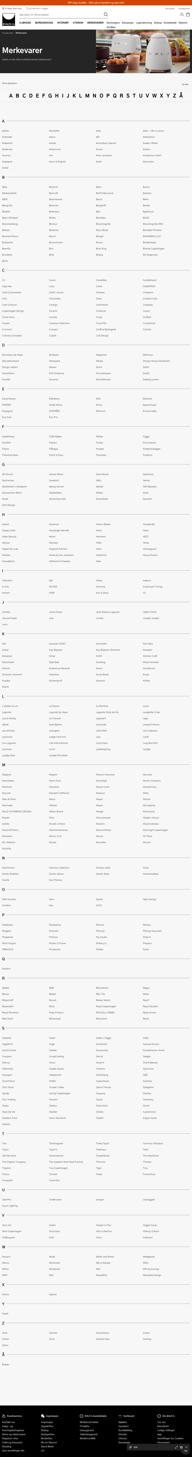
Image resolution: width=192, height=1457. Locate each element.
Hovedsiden (7, 33)
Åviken (5, 1364)
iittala (99, 580)
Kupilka (6, 680)
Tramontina (149, 1174)
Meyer (99, 805)
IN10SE (53, 586)
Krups (146, 674)
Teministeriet (56, 1155)
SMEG (52, 1081)
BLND (146, 217)
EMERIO (6, 404)
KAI (4, 643)
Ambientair (149, 137)
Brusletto (7, 254)
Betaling (6, 1446)
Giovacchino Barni (12, 492)
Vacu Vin (6, 1225)
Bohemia (54, 230)
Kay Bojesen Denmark (108, 649)
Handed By (149, 524)
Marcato (147, 774)
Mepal (99, 799)
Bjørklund (148, 211)
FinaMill (6, 442)
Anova (99, 149)
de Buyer (54, 354)
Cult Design (102, 335)
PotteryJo (101, 943)
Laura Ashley (9, 718)
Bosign (100, 236)
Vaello (52, 1225)
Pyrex (146, 949)
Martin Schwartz (152, 780)
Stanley (147, 1093)
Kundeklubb (170, 22)
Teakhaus (101, 1149)
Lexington (54, 730)
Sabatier (6, 1037)
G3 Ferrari (7, 474)
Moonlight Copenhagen (155, 830)
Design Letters (10, 367)
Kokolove (54, 674)
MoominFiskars (10, 830)
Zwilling (147, 1339)
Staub (99, 1099)
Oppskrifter (47, 1426)
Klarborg (100, 662)
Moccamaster (103, 817)
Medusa (100, 793)
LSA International (58, 743)
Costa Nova (8, 317)
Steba (5, 1105)
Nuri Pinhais (55, 880)
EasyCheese (8, 398)
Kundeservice (184, 8)
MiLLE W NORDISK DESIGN (16, 811)
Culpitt (52, 335)
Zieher (5, 1339)
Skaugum (7, 1074)
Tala (4, 1143)
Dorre (99, 367)
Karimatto (101, 643)
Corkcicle (101, 310)
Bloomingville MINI (153, 224)
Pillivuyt (100, 931)
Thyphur (6, 1168)
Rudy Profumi (56, 1012)
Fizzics (5, 448)
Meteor (53, 805)
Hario (99, 530)
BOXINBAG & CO (152, 236)
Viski (51, 1237)
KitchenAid (8, 662)
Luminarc (7, 749)
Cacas (52, 280)
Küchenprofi (55, 680)
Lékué (5, 724)
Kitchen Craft (150, 656)
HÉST (146, 536)
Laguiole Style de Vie (107, 712)
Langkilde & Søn (151, 712)
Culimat (147, 329)
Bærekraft (163, 1426)
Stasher (53, 1099)
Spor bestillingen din (13, 1450)
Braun (99, 242)
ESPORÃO (54, 411)
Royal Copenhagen (106, 1006)
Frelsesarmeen (10, 455)
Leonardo (101, 724)
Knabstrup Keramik (59, 668)
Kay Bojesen (56, 649)
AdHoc (5, 130)
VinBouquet (8, 1237)
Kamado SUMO (57, 643)
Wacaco (6, 1256)
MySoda (6, 848)
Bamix (146, 187)
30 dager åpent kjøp (12, 8)
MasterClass (150, 786)
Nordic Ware (102, 873)
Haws (146, 530)
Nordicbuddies (151, 873)
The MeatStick (151, 1155)
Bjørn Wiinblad (10, 217)
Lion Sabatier (150, 730)
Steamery (148, 1099)
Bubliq (99, 254)
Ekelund (147, 398)
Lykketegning (103, 749)
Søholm (6, 1124)
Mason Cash (102, 786)
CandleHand (149, 280)
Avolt (99, 161)
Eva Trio (53, 417)
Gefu (98, 480)
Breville (6, 248)
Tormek (53, 1174)
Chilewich (148, 292)
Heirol (52, 536)
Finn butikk (169, 8)
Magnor (53, 774)
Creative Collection (59, 323)
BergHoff (101, 205)
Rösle (146, 1018)
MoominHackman (58, 830)
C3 (3, 280)
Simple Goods (56, 1068)
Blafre (52, 217)
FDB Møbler (55, 436)
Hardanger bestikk (59, 530)
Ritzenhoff (7, 1000)
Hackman (54, 524)
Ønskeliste (46, 1438)
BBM (5, 199)
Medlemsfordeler (89, 1422)
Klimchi (6, 668)
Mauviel (6, 793)
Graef (5, 498)
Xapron (53, 1294)
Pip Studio (101, 937)
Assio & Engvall (57, 161)
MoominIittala (103, 830)
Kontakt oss (8, 1422)
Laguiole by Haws (58, 712)
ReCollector (102, 987)
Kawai (5, 649)
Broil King (101, 248)
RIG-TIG (100, 994)
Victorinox (54, 1231)
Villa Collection (104, 1231)
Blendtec (101, 217)
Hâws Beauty (9, 536)
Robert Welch (103, 1000)
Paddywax (7, 924)
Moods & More (57, 823)
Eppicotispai (149, 404)
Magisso (6, 774)
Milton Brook (56, 811)
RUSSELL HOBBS (105, 1012)
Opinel (99, 899)
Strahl (146, 1105)
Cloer (99, 298)
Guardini (147, 498)
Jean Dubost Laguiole (107, 612)
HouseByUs (8, 561)
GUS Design (8, 505)
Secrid (99, 1056)
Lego (145, 718)
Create (5, 323)
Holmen (6, 555)
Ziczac (146, 1332)
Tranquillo (7, 1180)
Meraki (146, 799)
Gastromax (8, 480)
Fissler (99, 442)
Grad (145, 492)
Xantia (5, 1294)
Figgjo (146, 436)
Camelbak (101, 280)
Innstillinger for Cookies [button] (170, 1438)
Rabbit (5, 987)
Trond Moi (54, 1180)
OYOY (99, 905)
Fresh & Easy (56, 455)
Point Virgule (9, 943)
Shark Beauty (150, 1062)
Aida (98, 130)
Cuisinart (7, 329)
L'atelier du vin (10, 706)
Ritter (146, 994)
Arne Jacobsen (104, 155)
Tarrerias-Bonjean (153, 1143)
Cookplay (148, 304)
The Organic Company (14, 1161)
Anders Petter (150, 143)
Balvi (98, 187)
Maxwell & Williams (59, 793)
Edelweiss (54, 398)
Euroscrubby (150, 411)
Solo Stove (8, 1087)
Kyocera (100, 680)
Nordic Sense (56, 873)
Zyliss (5, 1345)
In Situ (5, 586)
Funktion (147, 455)
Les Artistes (8, 730)
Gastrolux (148, 474)
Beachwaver (55, 199)
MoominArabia (151, 823)
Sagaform (7, 1044)
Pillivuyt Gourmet (152, 931)
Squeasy (100, 1093)
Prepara (147, 943)
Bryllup (158, 22)
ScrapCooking (56, 1056)
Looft (145, 736)
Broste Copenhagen (154, 248)
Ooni (51, 899)
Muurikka (101, 842)
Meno (52, 799)
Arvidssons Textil (152, 155)
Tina (145, 1168)
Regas (146, 987)
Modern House (151, 817)
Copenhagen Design (13, 310)
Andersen (7, 149)
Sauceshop (102, 1050)
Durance (53, 379)
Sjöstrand (148, 1068)
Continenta (102, 304)
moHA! (5, 823)
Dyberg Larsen (151, 379)
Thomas (147, 1161)
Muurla (147, 842)
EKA (98, 398)
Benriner (53, 205)
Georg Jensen (56, 486)
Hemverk (101, 536)
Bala (4, 187)
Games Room (56, 474)
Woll (51, 1275)
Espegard (7, 411)
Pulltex (99, 949)
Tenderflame (103, 1155)
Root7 (146, 1000)
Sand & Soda (9, 1050)
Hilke (98, 542)
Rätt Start (7, 1018)
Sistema (100, 1068)
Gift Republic (150, 486)
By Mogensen (150, 254)
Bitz (98, 211)
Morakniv (7, 836)
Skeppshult (55, 1074)
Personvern (163, 1442)
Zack (4, 1332)
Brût (51, 254)
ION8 (51, 592)
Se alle (185, 84)
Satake (53, 1050)
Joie (51, 618)
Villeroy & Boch (151, 1231)
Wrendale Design (152, 1275)
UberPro (6, 1199)
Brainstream (56, 242)
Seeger (147, 1056)
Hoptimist (101, 555)
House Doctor (150, 555)
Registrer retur (10, 1438)
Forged (100, 448)
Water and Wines (105, 1256)
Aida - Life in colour (153, 130)
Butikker (111, 27)
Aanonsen (148, 161)
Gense (146, 480)
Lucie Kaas (102, 743)
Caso (51, 286)
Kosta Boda (102, 674)
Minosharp (148, 811)
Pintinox (53, 937)
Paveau (147, 924)
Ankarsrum (55, 149)
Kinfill (99, 656)
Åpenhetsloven (165, 1446)
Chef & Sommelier (11, 292)
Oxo (51, 905)
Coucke (53, 317)
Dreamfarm (8, 373)
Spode (5, 1093)
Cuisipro (53, 329)
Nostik (5, 880)
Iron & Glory (102, 592)
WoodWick (101, 1275)
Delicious (148, 354)
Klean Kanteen (151, 662)
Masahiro (54, 786)
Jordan (100, 618)
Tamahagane (56, 1143)
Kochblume (149, 668)
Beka (145, 199)
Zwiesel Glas (103, 1339)
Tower (99, 1174)
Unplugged (149, 1199)
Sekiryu (6, 1062)
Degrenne (101, 354)
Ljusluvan (7, 736)
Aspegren (7, 161)
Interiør (122, 1434)
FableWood (8, 436)
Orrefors (6, 905)
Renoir (5, 994)
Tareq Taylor (102, 1143)
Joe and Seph (9, 618)
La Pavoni (54, 706)
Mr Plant (147, 836)
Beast (99, 199)
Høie (98, 561)
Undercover (55, 1199)
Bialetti (6, 211)
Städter (53, 1111)
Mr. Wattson (8, 842)
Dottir (146, 367)
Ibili (51, 580)
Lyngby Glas (8, 755)
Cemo (99, 286)
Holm (99, 548)
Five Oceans (149, 442)
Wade (52, 1256)
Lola (98, 736)
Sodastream (102, 1081)
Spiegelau (148, 1087)
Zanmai (53, 1332)
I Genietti (7, 580)
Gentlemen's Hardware (14, 486)
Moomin (100, 823)
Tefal (145, 1149)
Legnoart (101, 718)
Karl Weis (148, 643)
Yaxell (5, 1313)
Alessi (52, 137)
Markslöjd (101, 780)
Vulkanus (148, 1237)
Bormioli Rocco (10, 236)
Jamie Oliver (55, 612)
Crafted (147, 317)
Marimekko (8, 780)
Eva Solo (7, 417)
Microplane (149, 805)
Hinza (146, 542)
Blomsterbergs (10, 224)
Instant (6, 592)
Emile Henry (55, 404)
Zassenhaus (102, 1332)
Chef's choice (56, 292)
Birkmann (54, 211)
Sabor (52, 1037)
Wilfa (145, 1262)
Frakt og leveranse (12, 1442)
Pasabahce (55, 924)
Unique (100, 1199)
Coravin (53, 310)
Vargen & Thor (103, 1225)
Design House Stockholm (156, 361)
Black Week (47, 1446)
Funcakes (101, 455)
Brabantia (7, 242)
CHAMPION (149, 286)
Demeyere (54, 361)
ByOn (5, 260)
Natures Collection (59, 867)
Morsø (99, 836)
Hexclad (53, 542)
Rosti (52, 1006)
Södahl (100, 1118)
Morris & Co (55, 836)
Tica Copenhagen (58, 1168)
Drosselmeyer (103, 373)
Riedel (52, 994)
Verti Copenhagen (11, 1231)
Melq (145, 793)
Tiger (99, 1168)
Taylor (5, 1149)
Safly (145, 1037)
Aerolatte (54, 130)
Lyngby (147, 749)
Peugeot (6, 931)
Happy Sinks (8, 530)
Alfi (97, 137)
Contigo (53, 304)
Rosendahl (8, 1006)
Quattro (6, 968)
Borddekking (125, 1430)
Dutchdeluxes (103, 379)
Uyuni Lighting (10, 1205)
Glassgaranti (87, 1430)
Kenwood (7, 656)
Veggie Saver (150, 1225)
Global (99, 492)
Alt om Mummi (49, 1442)
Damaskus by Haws (12, 354)
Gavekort (54, 480)
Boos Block (102, 230)
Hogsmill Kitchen (58, 548)
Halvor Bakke (103, 524)
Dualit (146, 373)
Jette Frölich (150, 612)
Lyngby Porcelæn (58, 755)
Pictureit (53, 931)
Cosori (146, 310)
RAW (51, 987)
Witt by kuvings (151, 1269)
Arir (51, 155)
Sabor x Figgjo (103, 1037)
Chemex (100, 292)
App (159, 1434)
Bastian (147, 193)
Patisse (100, 924)
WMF (5, 1275)
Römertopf (54, 1018)
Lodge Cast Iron (57, 736)
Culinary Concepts (12, 335)
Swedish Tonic (9, 1118)
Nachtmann (8, 867)
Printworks (55, 949)
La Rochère (102, 706)
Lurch (52, 749)
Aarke (5, 167)
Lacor (146, 706)
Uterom (122, 1438)
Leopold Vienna (151, 724)
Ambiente (7, 143)
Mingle (99, 811)
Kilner (52, 656)
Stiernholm (102, 1105)
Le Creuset (55, 718)
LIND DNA (101, 730)
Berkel (146, 205)
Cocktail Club (150, 298)
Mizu (51, 817)
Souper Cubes (56, 1087)
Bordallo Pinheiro (152, 230)
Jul (42, 1450)
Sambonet (101, 1044)
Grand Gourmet (57, 498)
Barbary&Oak (9, 193)
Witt (98, 1269)
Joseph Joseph (151, 618)
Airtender (7, 137)
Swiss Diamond (57, 1118)
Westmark (54, 1262)
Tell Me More (9, 1155)
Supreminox (149, 1111)
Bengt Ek (7, 205)
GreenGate (102, 498)
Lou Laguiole (9, 743)
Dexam (52, 367)
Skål (145, 1074)
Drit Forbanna (56, 373)
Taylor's (53, 1149)
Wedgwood (149, 1256)
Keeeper (147, 649)
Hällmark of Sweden (59, 561)
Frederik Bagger (151, 448)
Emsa (99, 404)
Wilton (5, 1269)
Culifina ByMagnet (106, 329)
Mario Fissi (55, 780)
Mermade (7, 805)
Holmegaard (149, 548)
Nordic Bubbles (10, 873)
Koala (99, 668)
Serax (52, 1062)
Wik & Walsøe (103, 1262)
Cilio (4, 298)
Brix (51, 248)
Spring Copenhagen (59, 1093)
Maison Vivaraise (105, 774)
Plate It (147, 937)
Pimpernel (7, 937)
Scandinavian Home (153, 1050)
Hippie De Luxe (10, 548)
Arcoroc (6, 155)
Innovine (100, 586)
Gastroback (102, 474)
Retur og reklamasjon (14, 1434)
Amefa (52, 143)
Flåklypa (53, 448)
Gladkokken (55, 492)
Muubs (52, 842)
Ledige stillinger (166, 1430)
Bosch (52, 236)
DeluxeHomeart (10, 361)
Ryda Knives (149, 1012)
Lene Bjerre (55, 724)
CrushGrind (149, 323)
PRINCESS (8, 949)
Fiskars (53, 442)
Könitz (5, 686)
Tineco (5, 1174)
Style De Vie (8, 1111)
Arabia (146, 149)
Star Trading (8, 1099)
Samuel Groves (151, 1044)
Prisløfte (84, 1426)
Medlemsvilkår (88, 1438)
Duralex (6, 379)
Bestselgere (113, 22)
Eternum (100, 411)
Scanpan (7, 1056)
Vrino (99, 1237)
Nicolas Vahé (103, 867)
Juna (4, 624)
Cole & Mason (9, 304)
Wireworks (54, 1269)
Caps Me (7, 286)
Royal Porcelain (10, 1012)
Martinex (7, 786)
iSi (144, 592)
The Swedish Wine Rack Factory (66, 1161)
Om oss (161, 1422)
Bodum (6, 230)
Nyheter (183, 22)
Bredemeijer (149, 242)
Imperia (147, 580)
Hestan (6, 542)
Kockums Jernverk (12, 674)
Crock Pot (101, 323)
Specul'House (103, 1087)
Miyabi (5, 817)
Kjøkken (122, 1422)
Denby (99, 361)
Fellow (99, 436)
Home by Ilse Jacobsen (61, 555)
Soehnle (147, 1081)
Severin (100, 1062)
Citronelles (55, 298)
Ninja (146, 867)
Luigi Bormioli (150, 743)
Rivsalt (52, 1000)
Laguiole (6, 712)
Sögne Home (150, 1118)
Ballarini (53, 187)
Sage (52, 1044)
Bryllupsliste (47, 1434)
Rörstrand (101, 1018)
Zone (52, 1339)
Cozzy (99, 317)
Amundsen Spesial (106, 143)
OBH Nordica (9, 899)
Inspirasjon (47, 1422)
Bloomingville (103, 224)
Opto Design (149, 899)
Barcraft (53, 193)
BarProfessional (104, 193)
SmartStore (8, 1081)
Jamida (6, 612)
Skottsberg (102, 1074)
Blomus (53, 224)
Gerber (100, 486)
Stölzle (99, 1111)
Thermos (100, 1161)
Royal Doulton (150, 1006)
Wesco (5, 1262)
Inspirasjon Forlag (152, 586)
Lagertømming (144, 22)
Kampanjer (128, 22)
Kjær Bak (54, 662)
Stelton (53, 1105)
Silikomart (7, 1068)
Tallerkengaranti (89, 1434)
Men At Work (9, 799)
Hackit (5, 524)
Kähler (146, 680)
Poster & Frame (57, 943)
